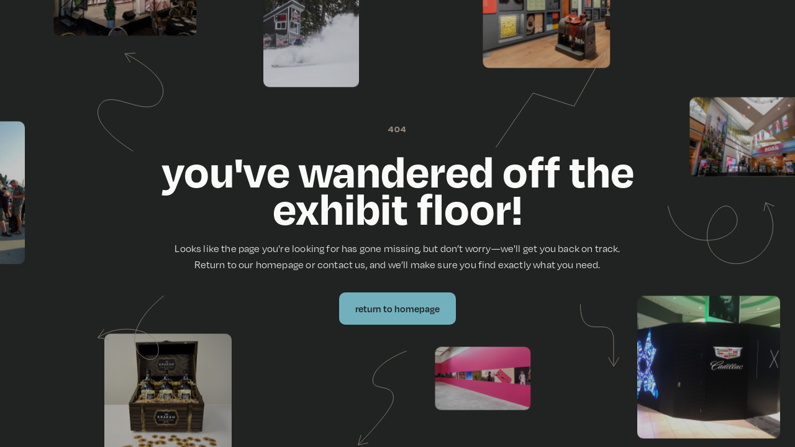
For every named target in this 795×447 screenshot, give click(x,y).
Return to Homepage (397, 308)
